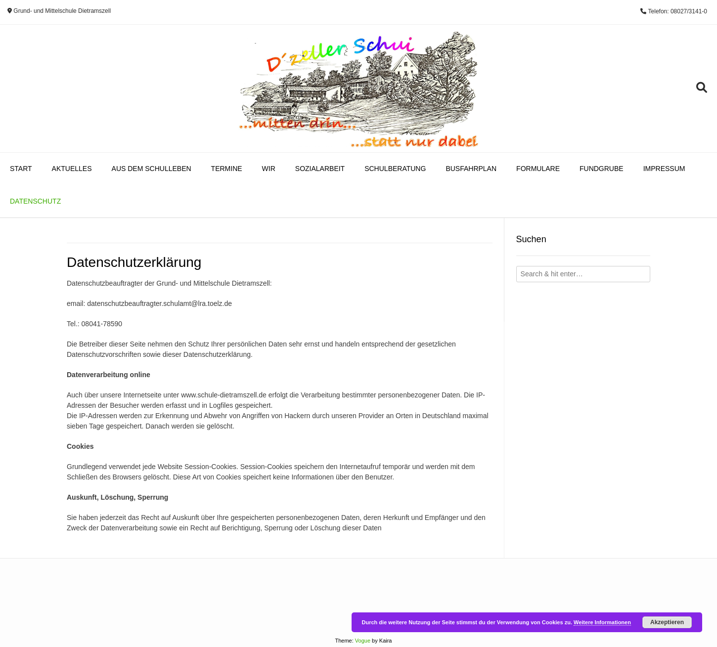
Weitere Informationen (602, 622)
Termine (226, 169)
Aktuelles (72, 169)
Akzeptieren (667, 622)
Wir (268, 169)
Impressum (664, 169)
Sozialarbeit (320, 169)
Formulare (538, 169)
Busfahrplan (471, 169)
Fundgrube (602, 169)
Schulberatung (395, 169)
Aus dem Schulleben (151, 169)
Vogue (362, 641)
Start (21, 169)
